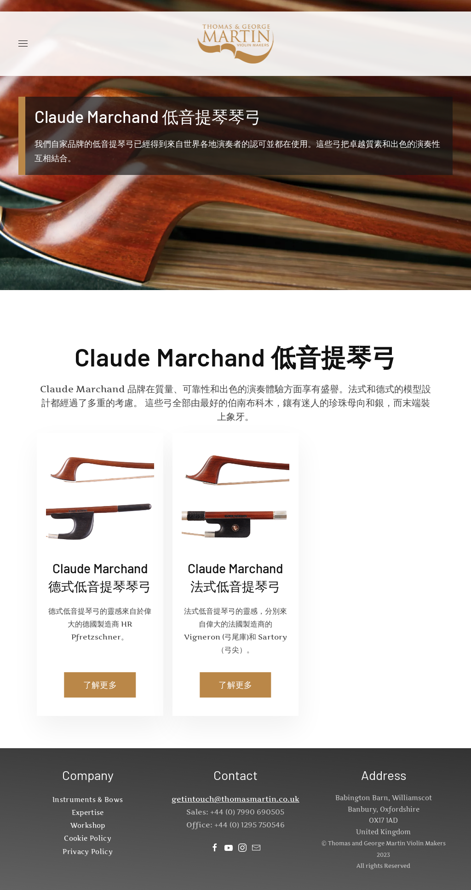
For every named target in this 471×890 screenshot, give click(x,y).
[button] (23, 44)
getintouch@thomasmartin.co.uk (235, 798)
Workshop (87, 825)
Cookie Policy (87, 838)
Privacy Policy (88, 851)
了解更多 (100, 685)
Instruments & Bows (87, 799)
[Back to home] (236, 44)
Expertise (88, 812)
